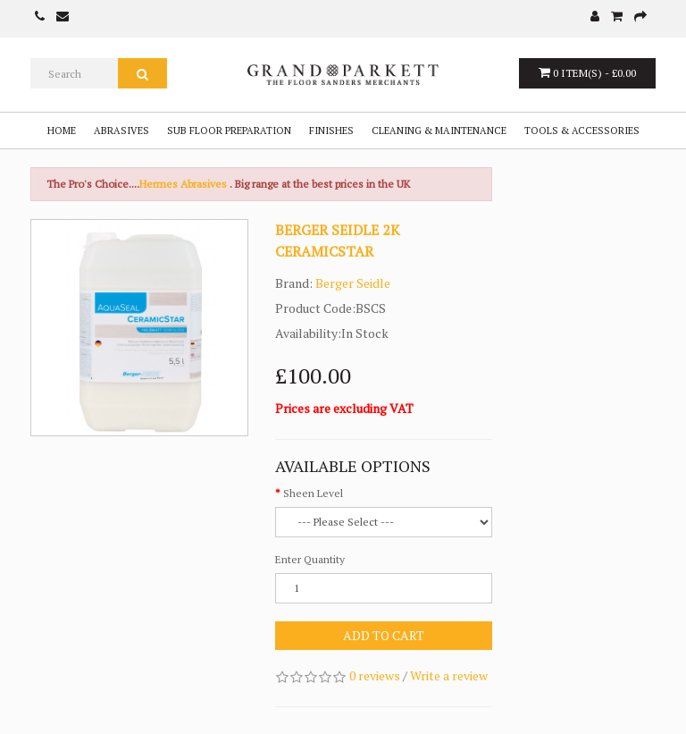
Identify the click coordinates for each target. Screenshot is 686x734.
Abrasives (121, 130)
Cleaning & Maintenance (439, 130)
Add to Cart (383, 635)
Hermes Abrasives (183, 183)
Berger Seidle (352, 282)
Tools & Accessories (582, 130)
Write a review (449, 675)
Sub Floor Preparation (229, 130)
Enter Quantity (310, 559)
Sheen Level (313, 493)
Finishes (331, 130)
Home (61, 130)
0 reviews (374, 675)
